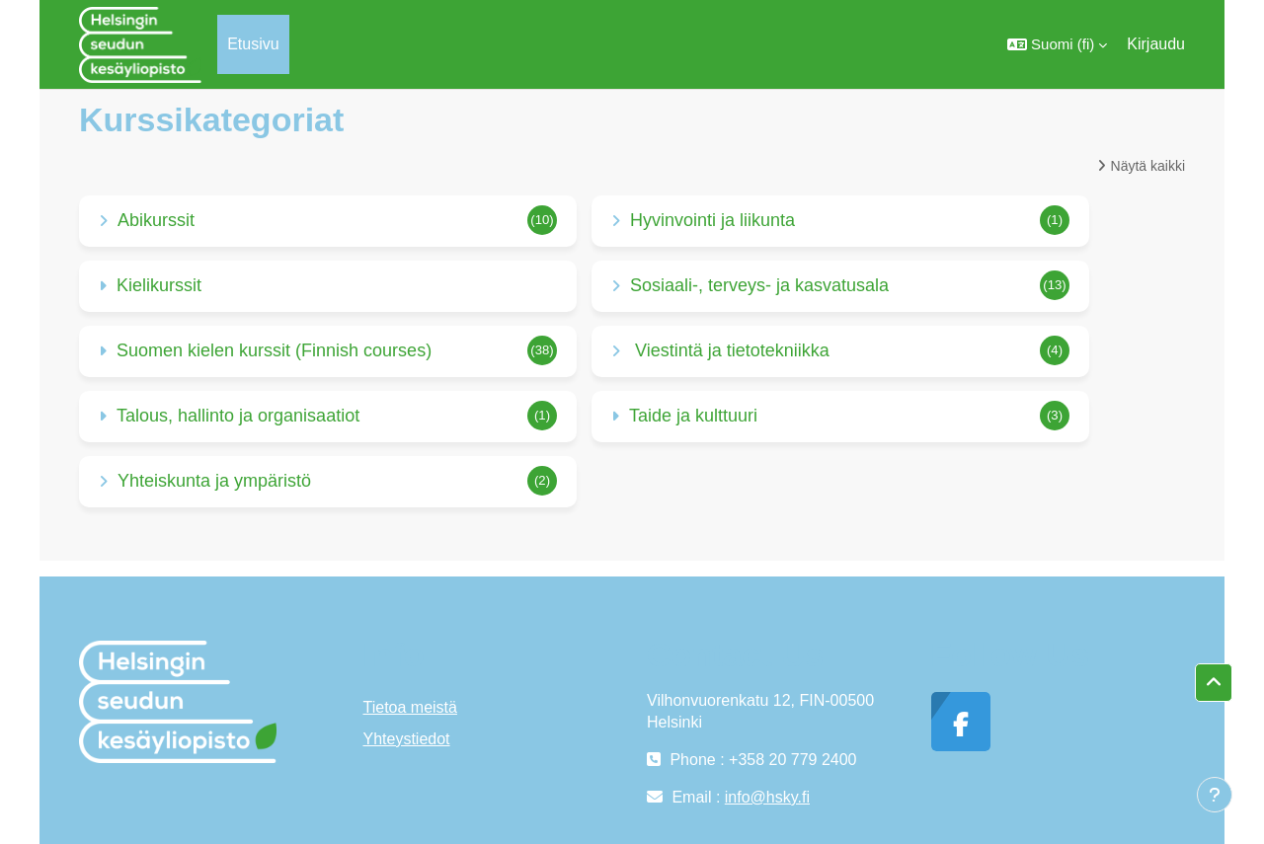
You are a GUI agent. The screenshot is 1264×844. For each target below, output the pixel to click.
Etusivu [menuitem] (252, 44)
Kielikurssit (159, 285)
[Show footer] (1214, 794)
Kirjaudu (1156, 44)
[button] (1057, 44)
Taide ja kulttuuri (693, 415)
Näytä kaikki (1148, 166)
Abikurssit (156, 220)
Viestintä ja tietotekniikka (730, 350)
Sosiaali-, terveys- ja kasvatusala (759, 285)
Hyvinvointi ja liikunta (712, 220)
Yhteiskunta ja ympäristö (214, 481)
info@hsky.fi (767, 797)
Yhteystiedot (406, 738)
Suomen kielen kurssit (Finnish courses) (274, 350)
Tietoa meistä (410, 707)
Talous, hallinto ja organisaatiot (238, 415)
